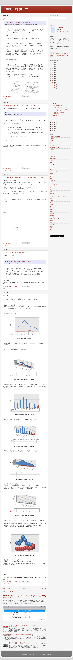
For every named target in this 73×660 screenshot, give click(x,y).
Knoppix (52, 145)
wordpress (52, 165)
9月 (54, 90)
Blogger (48, 654)
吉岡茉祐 (52, 213)
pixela (51, 153)
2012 (53, 78)
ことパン (52, 176)
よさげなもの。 (10, 170)
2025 (53, 64)
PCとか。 (52, 151)
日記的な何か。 (54, 224)
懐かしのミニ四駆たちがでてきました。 (18, 642)
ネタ (8, 98)
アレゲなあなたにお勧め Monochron (14, 252)
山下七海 (52, 217)
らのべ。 (52, 207)
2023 (53, 66)
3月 (54, 102)
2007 (53, 126)
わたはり (61, 27)
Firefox (51, 140)
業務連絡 (52, 215)
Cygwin (52, 138)
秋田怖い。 (6, 19)
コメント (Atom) (9, 591)
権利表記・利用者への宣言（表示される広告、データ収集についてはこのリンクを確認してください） (59, 55)
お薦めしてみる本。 (55, 173)
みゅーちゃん (53, 195)
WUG (51, 167)
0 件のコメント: (17, 96)
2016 (53, 74)
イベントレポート (54, 171)
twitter (51, 160)
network (52, 149)
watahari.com (53, 52)
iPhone (51, 143)
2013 (53, 76)
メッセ (51, 200)
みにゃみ (52, 193)
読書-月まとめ (53, 222)
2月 (54, 118)
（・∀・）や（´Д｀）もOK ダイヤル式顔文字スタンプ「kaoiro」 (17, 136)
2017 (53, 72)
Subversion (52, 156)
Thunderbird (53, 158)
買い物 (51, 226)
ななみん (52, 182)
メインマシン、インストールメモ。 (58, 196)
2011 (53, 80)
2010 (53, 82)
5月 (54, 98)
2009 (53, 122)
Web (51, 162)
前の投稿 (44, 588)
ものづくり (53, 202)
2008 (53, 124)
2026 (53, 62)
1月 (54, 120)
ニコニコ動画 (53, 184)
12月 (54, 84)
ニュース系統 (53, 186)
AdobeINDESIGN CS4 (55, 136)
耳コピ (51, 220)
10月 (54, 88)
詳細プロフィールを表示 (63, 31)
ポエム (51, 189)
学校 (51, 209)
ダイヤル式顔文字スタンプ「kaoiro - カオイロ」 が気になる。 (22, 105)
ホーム (25, 588)
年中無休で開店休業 (15, 9)
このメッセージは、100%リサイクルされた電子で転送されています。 (24, 177)
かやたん (52, 175)
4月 (54, 100)
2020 (53, 70)
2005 (53, 130)
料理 (51, 229)
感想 (51, 211)
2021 (53, 68)
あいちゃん (53, 169)
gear (51, 142)
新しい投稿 (6, 588)
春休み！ (5, 296)
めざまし (52, 198)
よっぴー (52, 206)
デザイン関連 (53, 180)
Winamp (52, 164)
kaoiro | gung (8, 112)
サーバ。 (52, 178)
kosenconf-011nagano (55, 147)
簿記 (51, 228)
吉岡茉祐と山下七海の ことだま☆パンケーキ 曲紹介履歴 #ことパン (19, 634)
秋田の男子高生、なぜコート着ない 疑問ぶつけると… (19, 22)
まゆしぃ (52, 191)
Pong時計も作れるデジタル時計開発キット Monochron (19, 261)
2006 (53, 128)
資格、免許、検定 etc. (55, 218)
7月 (54, 94)
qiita (51, 154)
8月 (54, 92)
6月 (54, 96)
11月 (54, 86)
